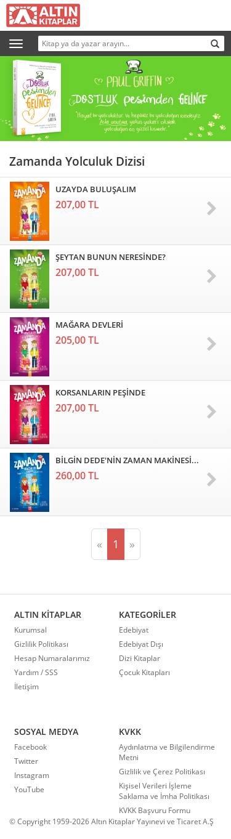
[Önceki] (99, 545)
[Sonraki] (132, 545)
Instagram (31, 775)
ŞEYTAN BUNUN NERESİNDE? (110, 256)
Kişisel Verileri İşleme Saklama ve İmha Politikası (164, 790)
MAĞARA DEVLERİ (89, 324)
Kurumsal (30, 630)
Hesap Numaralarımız (52, 658)
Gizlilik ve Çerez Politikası (162, 771)
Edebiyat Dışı (141, 644)
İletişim (26, 686)
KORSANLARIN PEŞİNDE (100, 392)
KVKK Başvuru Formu (154, 810)
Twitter (26, 761)
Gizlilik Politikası (41, 644)
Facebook (30, 747)
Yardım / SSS (36, 672)
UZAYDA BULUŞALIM (95, 189)
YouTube (29, 789)
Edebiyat (133, 630)
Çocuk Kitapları (144, 672)
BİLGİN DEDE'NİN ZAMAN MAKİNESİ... (127, 460)
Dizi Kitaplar (139, 658)
